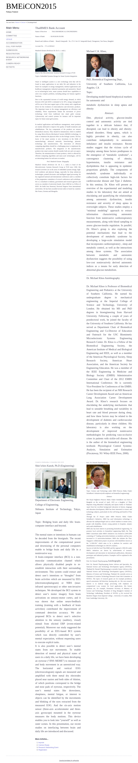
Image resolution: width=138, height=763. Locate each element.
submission (11, 50)
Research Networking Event (48, 747)
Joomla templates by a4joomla (69, 760)
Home (17, 22)
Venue (23, 22)
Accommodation (14, 43)
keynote (10, 67)
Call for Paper (14, 46)
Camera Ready (13, 63)
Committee (11, 36)
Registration (13, 54)
